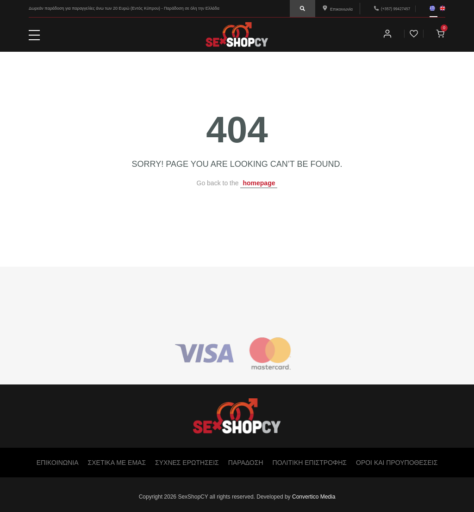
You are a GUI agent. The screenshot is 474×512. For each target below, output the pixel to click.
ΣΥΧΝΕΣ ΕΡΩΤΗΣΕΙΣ (187, 462)
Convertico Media (313, 497)
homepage (259, 183)
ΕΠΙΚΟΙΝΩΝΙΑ (58, 462)
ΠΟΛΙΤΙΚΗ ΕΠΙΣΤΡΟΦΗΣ (310, 462)
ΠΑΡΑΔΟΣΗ (245, 462)
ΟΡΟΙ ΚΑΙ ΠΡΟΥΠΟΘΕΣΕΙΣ (396, 462)
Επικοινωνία (338, 9)
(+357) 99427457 (395, 8)
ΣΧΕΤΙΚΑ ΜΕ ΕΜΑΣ (117, 462)
